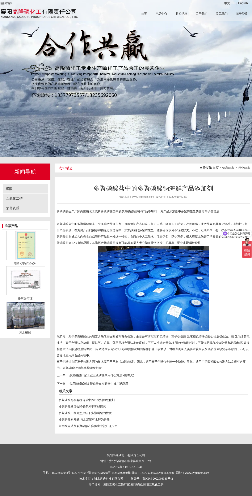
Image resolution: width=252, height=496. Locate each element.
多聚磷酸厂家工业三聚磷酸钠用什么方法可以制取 (101, 375)
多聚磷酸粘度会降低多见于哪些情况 (82, 406)
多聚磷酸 (127, 211)
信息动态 (228, 167)
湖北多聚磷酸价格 (189, 242)
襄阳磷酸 (136, 484)
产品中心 (161, 13)
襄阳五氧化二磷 (153, 484)
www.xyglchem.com (143, 196)
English (243, 3)
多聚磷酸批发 (93, 368)
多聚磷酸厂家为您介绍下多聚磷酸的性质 (85, 413)
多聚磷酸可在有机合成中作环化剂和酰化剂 (87, 400)
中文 (227, 3)
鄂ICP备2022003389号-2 (157, 478)
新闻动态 (181, 13)
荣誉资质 (242, 13)
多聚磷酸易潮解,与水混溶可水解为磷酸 (84, 419)
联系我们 (222, 13)
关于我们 (201, 13)
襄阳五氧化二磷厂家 (116, 484)
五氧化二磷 (14, 198)
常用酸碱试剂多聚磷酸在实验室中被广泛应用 (98, 383)
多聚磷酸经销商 (73, 368)
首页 (144, 13)
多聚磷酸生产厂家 (68, 211)
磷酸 (9, 189)
